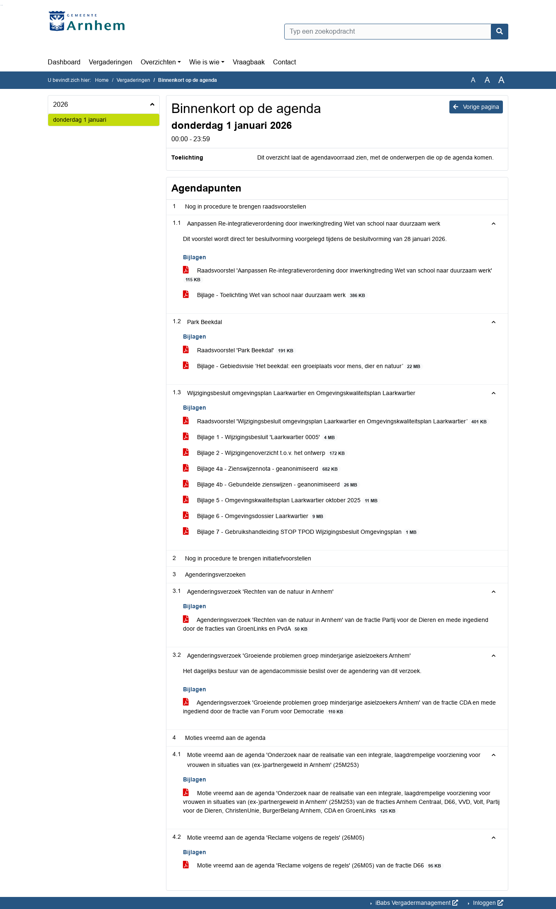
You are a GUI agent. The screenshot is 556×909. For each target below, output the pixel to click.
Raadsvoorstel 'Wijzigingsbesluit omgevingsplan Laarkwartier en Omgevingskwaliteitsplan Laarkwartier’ (336, 421)
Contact (284, 62)
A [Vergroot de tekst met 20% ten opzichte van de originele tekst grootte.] (487, 80)
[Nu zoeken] (499, 31)
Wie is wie (204, 62)
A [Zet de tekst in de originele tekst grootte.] (473, 80)
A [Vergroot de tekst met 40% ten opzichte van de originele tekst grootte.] (501, 80)
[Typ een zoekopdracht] (396, 31)
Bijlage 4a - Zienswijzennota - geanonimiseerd (262, 468)
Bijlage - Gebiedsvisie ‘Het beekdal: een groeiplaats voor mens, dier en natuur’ (303, 366)
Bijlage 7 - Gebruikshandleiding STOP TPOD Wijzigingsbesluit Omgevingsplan (301, 532)
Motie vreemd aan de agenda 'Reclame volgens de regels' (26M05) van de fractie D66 (313, 865)
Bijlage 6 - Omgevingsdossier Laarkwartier (254, 516)
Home (102, 80)
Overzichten (158, 62)
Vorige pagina (476, 106)
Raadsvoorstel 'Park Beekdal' (239, 350)
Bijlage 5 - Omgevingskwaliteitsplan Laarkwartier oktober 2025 (281, 500)
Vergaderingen (110, 62)
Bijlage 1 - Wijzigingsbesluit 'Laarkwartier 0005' (260, 437)
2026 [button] (60, 104)
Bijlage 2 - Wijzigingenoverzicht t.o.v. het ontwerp (265, 453)
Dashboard (64, 62)
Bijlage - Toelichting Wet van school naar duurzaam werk (275, 295)
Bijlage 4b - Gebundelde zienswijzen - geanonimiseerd (271, 484)
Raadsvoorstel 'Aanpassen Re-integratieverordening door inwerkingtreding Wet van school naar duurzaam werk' (337, 275)
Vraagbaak (249, 62)
